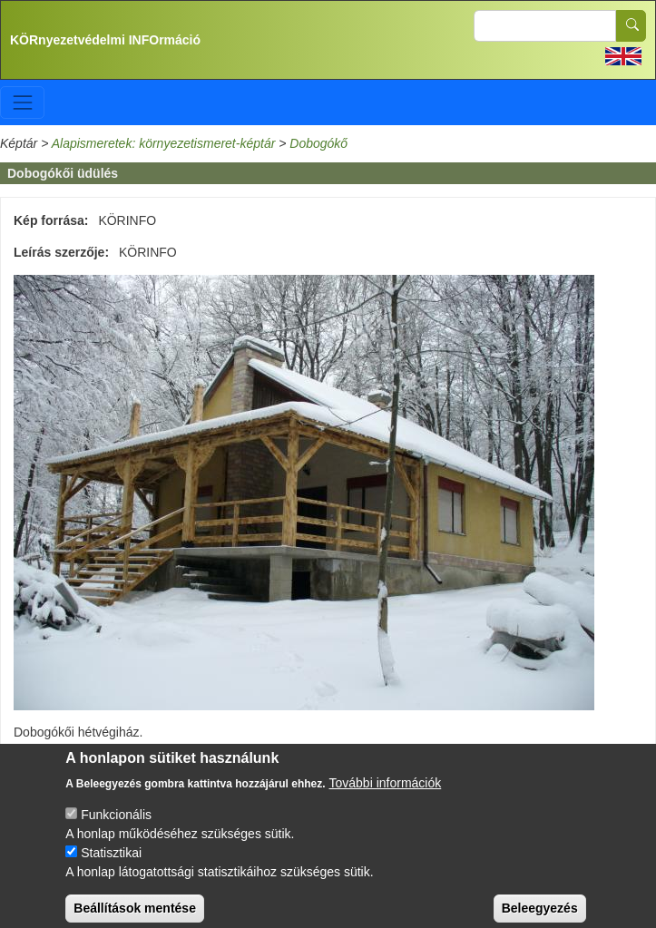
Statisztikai (111, 863)
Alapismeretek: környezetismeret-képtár (164, 143)
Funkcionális (116, 825)
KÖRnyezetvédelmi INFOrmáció (105, 40)
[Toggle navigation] (22, 102)
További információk (385, 793)
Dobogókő (318, 143)
